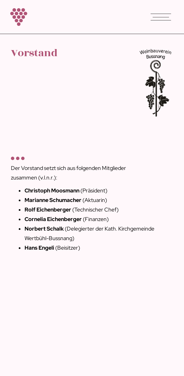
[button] (160, 17)
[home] (17, 17)
